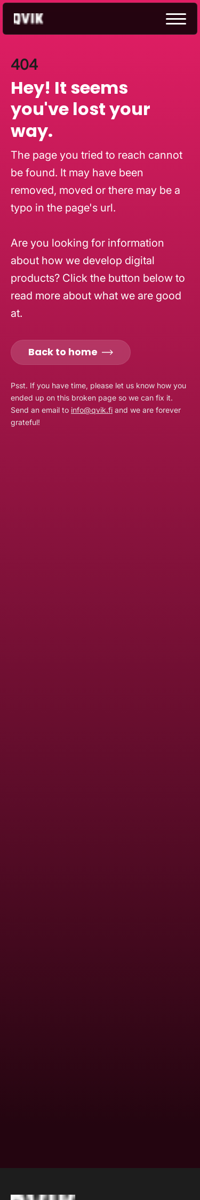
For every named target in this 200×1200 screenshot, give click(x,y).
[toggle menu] (176, 19)
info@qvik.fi (92, 409)
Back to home (70, 351)
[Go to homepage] (38, 19)
